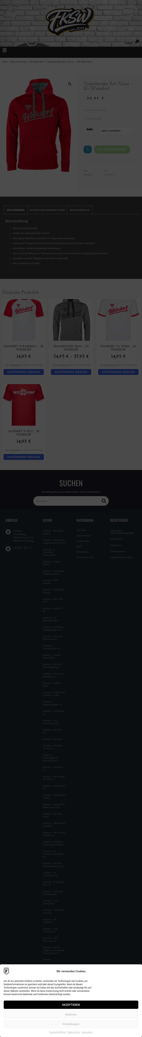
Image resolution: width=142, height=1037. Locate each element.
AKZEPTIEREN (71, 1004)
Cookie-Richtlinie (57, 1032)
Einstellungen (71, 1024)
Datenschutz (73, 1032)
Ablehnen (71, 1014)
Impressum (87, 1032)
